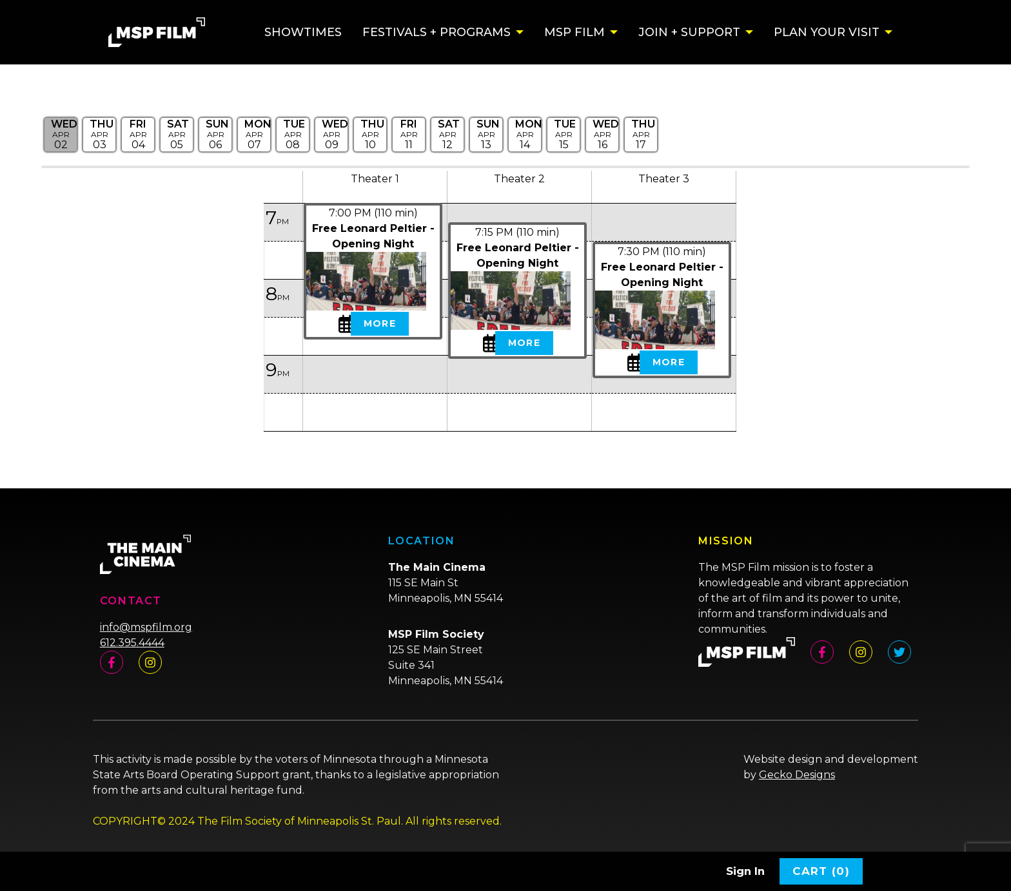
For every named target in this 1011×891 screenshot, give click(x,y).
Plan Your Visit (826, 32)
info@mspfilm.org (146, 627)
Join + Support (689, 32)
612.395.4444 (132, 643)
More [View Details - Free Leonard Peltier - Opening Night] (379, 323)
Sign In (745, 871)
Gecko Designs (797, 775)
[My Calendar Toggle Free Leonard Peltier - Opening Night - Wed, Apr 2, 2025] (342, 323)
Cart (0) (821, 871)
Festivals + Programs (436, 32)
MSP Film (574, 32)
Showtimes (303, 32)
